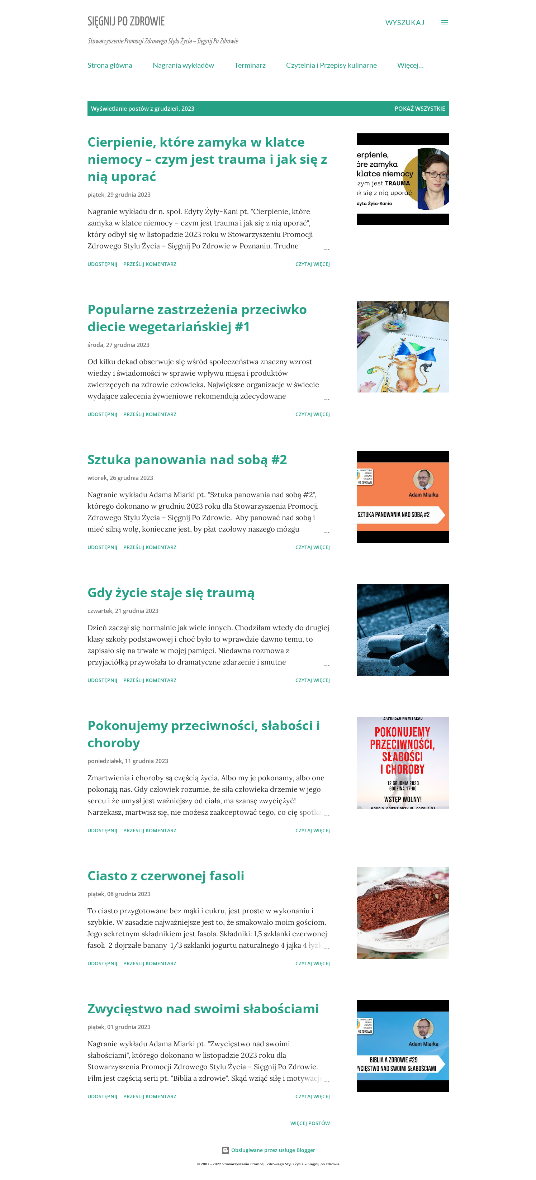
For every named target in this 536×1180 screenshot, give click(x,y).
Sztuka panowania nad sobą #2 (187, 459)
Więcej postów (310, 1123)
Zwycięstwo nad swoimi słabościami (203, 1008)
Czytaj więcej (312, 264)
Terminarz (250, 65)
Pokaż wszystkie (420, 109)
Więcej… (410, 65)
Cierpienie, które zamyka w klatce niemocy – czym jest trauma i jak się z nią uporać (207, 159)
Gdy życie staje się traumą (171, 592)
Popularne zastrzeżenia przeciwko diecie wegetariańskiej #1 (197, 317)
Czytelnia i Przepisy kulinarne (331, 65)
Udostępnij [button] (102, 264)
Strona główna (109, 65)
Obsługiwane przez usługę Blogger (268, 1150)
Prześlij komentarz (149, 264)
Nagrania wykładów (183, 65)
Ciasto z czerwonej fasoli (166, 875)
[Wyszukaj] (404, 22)
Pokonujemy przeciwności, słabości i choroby (203, 734)
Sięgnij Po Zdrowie (126, 22)
